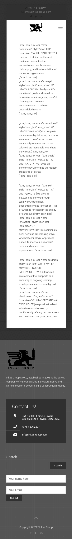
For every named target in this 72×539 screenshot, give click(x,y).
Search (11, 457)
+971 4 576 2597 (37, 7)
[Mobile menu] (60, 27)
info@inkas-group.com (38, 11)
